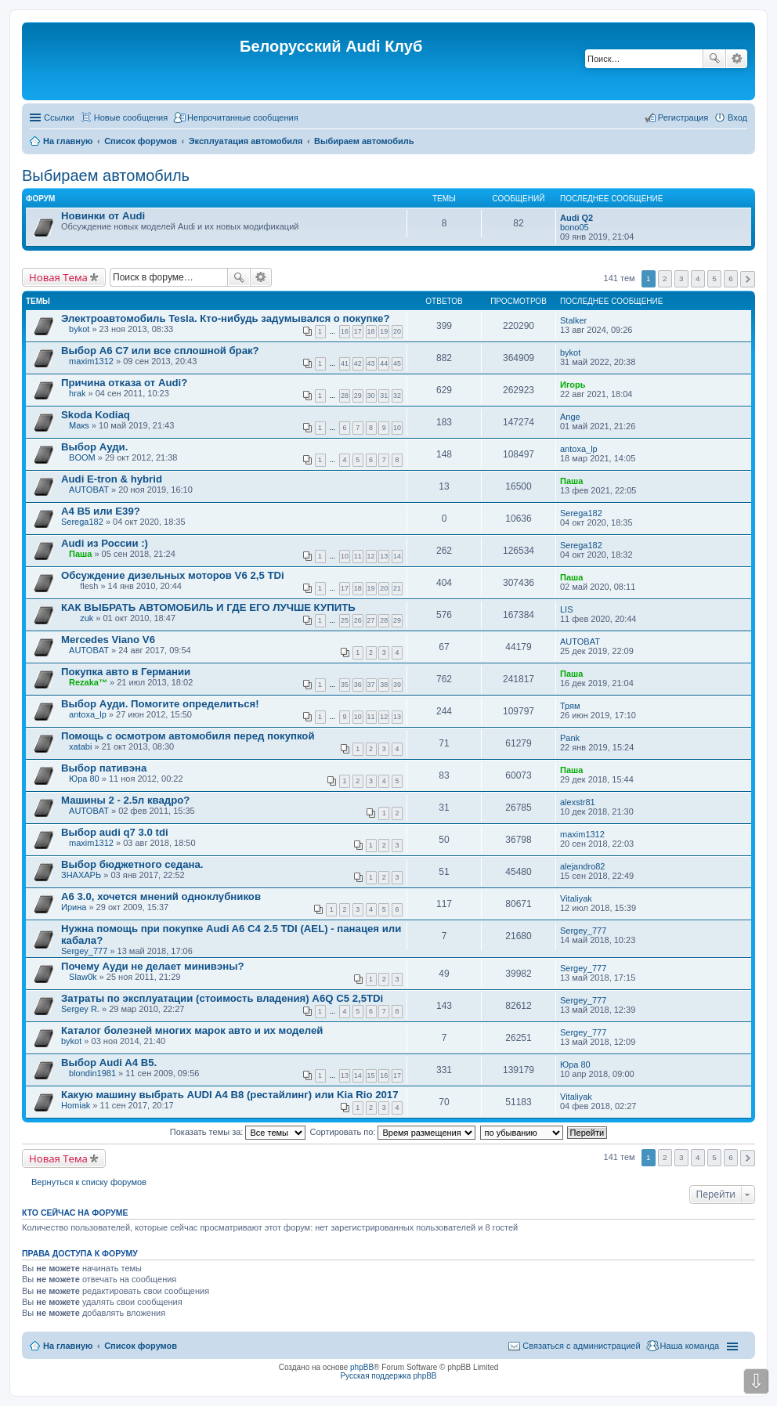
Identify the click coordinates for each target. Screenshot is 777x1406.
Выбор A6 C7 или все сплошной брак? (160, 350)
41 (345, 363)
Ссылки (59, 117)
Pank (570, 738)
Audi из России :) (104, 543)
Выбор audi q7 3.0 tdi (114, 832)
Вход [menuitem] (737, 117)
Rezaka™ (88, 682)
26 (358, 620)
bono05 (574, 227)
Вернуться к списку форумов (88, 1182)
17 (358, 331)
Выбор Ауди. (94, 447)
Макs (79, 425)
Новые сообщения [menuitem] (131, 117)
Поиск (714, 58)
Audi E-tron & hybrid (111, 479)
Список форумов (140, 1345)
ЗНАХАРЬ (81, 875)
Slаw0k (82, 976)
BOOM (82, 457)
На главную (67, 1345)
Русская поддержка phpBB (388, 1376)
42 (358, 363)
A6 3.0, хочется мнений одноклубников (161, 896)
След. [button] (747, 279)
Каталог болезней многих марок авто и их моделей (192, 1030)
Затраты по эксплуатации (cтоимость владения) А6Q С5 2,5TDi (222, 998)
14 (397, 556)
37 (371, 685)
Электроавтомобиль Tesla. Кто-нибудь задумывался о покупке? (225, 318)
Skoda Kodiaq (95, 415)
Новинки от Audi (103, 216)
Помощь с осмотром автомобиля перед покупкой (188, 736)
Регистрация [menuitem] (683, 117)
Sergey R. (80, 1009)
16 (345, 331)
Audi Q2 (576, 217)
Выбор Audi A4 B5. (109, 1062)
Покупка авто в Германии (125, 672)
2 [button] (665, 278)
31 (384, 395)
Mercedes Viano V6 (108, 639)
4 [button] (698, 278)
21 (397, 588)
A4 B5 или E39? (100, 511)
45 (397, 363)
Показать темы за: (238, 1132)
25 (345, 620)
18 (371, 331)
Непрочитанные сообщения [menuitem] (242, 117)
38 (384, 685)
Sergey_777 (84, 951)
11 (358, 556)
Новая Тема (58, 277)
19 (384, 331)
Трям (570, 705)
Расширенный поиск (736, 58)
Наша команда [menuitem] (689, 1345)
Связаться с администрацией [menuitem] (581, 1345)
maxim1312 (91, 361)
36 (358, 685)
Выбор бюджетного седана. (132, 864)
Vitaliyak (576, 898)
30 (371, 395)
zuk (86, 618)
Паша (571, 481)
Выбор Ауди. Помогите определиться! (160, 704)
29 (358, 395)
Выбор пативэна (103, 768)
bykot (79, 329)
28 (345, 395)
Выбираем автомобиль (106, 175)
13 (384, 556)
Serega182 (82, 521)
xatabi (80, 746)
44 (384, 363)
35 (345, 685)
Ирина (73, 907)
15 (371, 1075)
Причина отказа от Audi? (124, 383)
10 (397, 428)
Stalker (573, 320)
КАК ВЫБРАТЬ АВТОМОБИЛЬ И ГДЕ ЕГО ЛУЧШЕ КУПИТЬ (208, 607)
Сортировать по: (393, 1132)
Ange (570, 416)
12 (371, 556)
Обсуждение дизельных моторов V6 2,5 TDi (172, 575)
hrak (77, 393)
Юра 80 (84, 778)
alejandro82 (582, 866)
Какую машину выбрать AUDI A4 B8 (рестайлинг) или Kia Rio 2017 (230, 1095)
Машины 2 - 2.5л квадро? (125, 800)
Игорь (573, 384)
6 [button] (730, 278)
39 (397, 685)
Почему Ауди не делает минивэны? (152, 966)
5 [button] (714, 278)
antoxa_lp (579, 449)
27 (371, 620)
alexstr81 (577, 802)
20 (397, 331)
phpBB (362, 1367)
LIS (566, 609)
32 (397, 395)
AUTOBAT (89, 489)
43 (371, 363)
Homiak (75, 1105)
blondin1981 (92, 1073)
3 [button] (681, 278)
